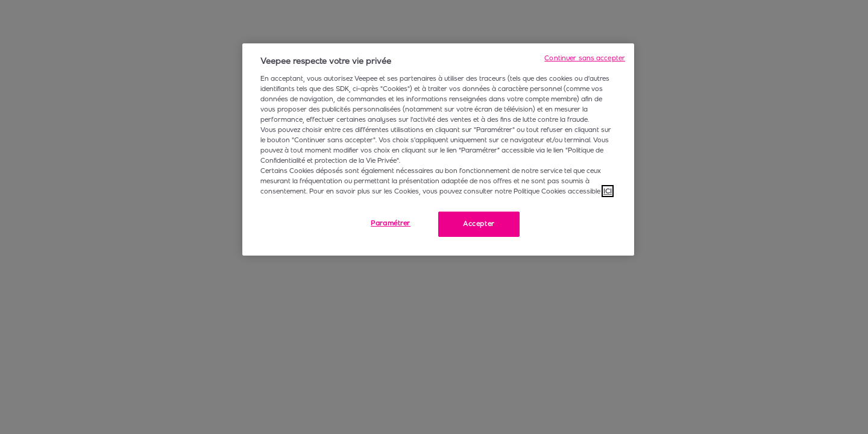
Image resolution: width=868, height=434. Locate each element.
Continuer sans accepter (584, 58)
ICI (607, 191)
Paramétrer (390, 223)
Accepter (479, 223)
